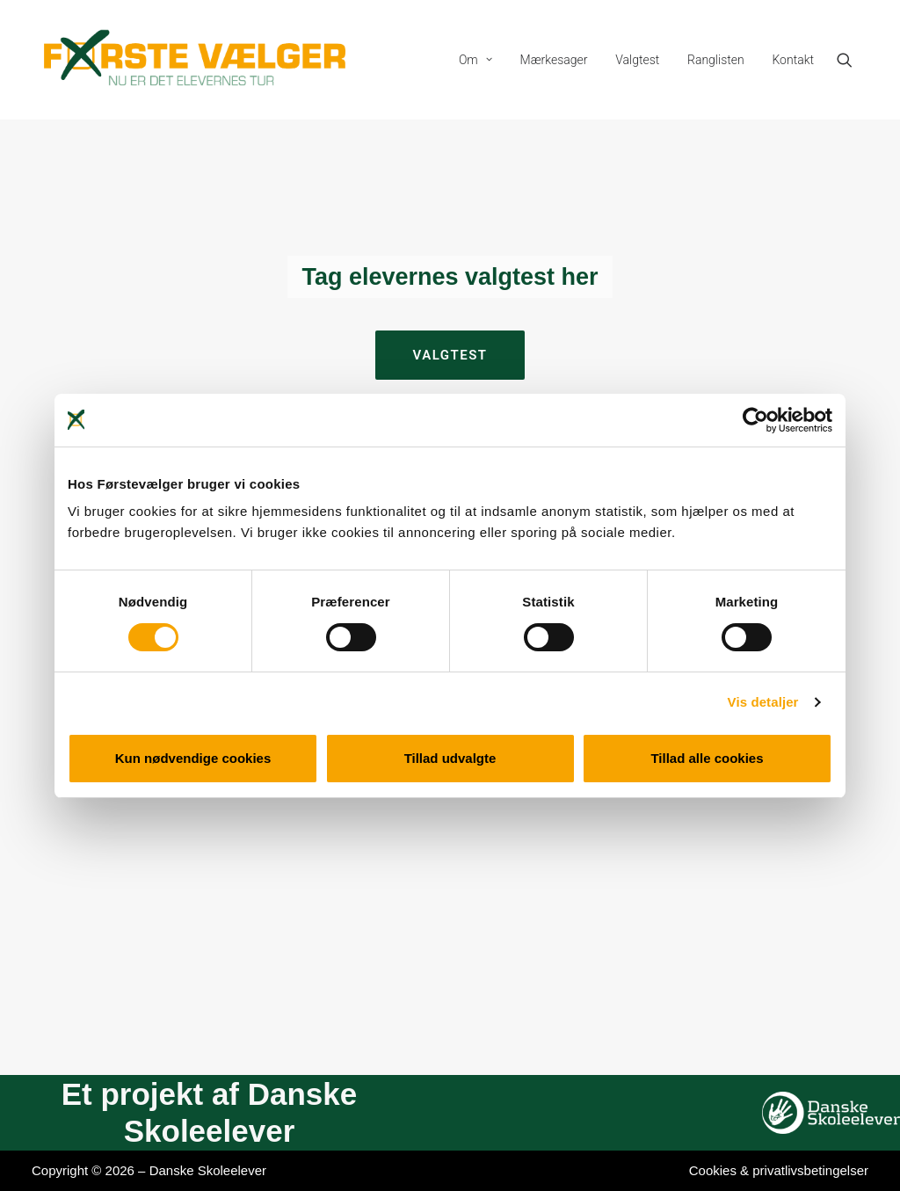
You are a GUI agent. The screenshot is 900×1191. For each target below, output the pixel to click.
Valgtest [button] (449, 355)
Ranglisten (715, 60)
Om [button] (475, 60)
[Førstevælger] (195, 60)
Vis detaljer (763, 701)
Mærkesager (554, 60)
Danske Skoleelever (207, 1170)
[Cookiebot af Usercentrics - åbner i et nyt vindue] (755, 420)
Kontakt (793, 60)
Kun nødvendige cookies (193, 758)
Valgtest (637, 60)
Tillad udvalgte (450, 758)
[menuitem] (475, 60)
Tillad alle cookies (706, 758)
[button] (852, 60)
